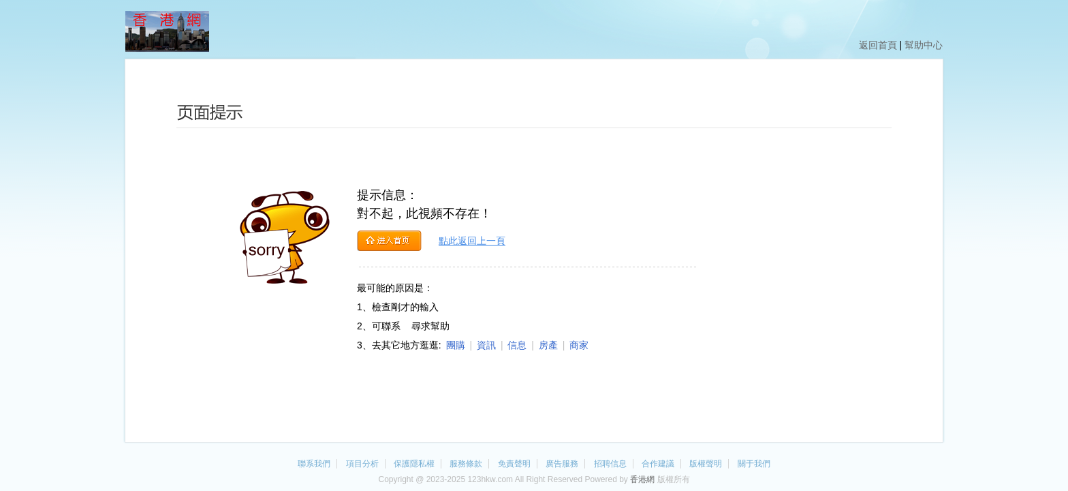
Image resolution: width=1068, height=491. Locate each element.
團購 (455, 345)
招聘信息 (610, 463)
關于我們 (754, 463)
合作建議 (658, 463)
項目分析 (362, 463)
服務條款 (466, 463)
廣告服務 (562, 463)
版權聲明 (705, 463)
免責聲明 (514, 463)
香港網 (642, 479)
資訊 (486, 345)
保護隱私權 (414, 463)
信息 (517, 345)
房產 (548, 345)
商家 (578, 345)
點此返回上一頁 (472, 240)
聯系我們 (314, 463)
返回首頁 (878, 45)
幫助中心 (924, 45)
